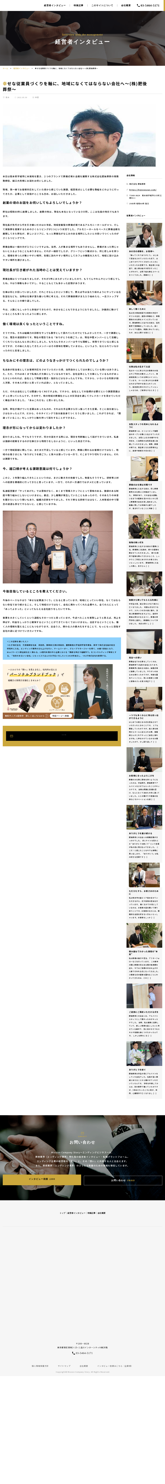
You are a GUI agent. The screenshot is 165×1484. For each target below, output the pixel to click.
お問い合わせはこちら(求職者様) (65, 736)
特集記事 (78, 5)
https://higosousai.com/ (142, 189)
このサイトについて (102, 5)
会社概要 (126, 5)
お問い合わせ (106, 1293)
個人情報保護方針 (40, 1473)
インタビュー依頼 (58, 1292)
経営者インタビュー (55, 5)
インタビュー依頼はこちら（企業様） (115, 1473)
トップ (35, 1323)
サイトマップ (64, 1473)
